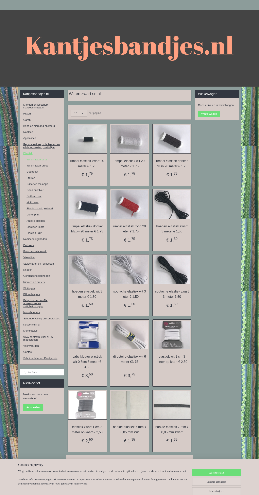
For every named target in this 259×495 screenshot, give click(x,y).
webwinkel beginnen (140, 487)
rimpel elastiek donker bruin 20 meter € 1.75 (172, 163)
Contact (27, 351)
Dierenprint (33, 214)
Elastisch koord (35, 226)
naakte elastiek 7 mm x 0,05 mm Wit (129, 429)
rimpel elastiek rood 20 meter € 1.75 (129, 229)
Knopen (27, 269)
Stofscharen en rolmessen (38, 263)
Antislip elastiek (36, 220)
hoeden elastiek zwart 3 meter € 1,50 (172, 229)
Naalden (28, 132)
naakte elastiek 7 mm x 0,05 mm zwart (172, 429)
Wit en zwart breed (37, 165)
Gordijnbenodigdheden (36, 275)
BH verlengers (31, 294)
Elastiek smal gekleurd (40, 208)
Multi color (32, 202)
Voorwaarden (31, 345)
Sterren (31, 177)
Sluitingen (29, 288)
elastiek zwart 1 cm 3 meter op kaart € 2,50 (87, 429)
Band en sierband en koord (39, 125)
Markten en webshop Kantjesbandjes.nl (35, 106)
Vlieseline (29, 257)
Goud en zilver (35, 190)
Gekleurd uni (34, 196)
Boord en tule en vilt (35, 251)
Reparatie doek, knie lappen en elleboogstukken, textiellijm (41, 146)
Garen (27, 119)
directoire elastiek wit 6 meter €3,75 (129, 359)
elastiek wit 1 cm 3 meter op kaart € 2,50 (171, 359)
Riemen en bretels (34, 282)
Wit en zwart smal (37, 159)
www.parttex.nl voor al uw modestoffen (38, 338)
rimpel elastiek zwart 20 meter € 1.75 (87, 163)
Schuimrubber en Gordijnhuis (40, 358)
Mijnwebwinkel (171, 487)
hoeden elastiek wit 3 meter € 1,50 (87, 294)
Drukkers (28, 245)
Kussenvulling (31, 324)
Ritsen (27, 113)
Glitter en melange (37, 183)
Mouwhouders (31, 312)
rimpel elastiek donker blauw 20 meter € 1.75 (87, 229)
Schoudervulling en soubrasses (41, 318)
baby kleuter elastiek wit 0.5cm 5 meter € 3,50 (87, 362)
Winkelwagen (209, 113)
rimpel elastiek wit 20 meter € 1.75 (130, 163)
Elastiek (28, 153)
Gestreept (32, 171)
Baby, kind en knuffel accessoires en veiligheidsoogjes (35, 303)
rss (126, 487)
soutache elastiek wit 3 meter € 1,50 (129, 294)
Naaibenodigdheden (35, 239)
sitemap (119, 487)
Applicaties (29, 138)
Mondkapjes (30, 330)
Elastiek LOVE (35, 232)
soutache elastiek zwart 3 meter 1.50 (172, 294)
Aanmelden (33, 407)
